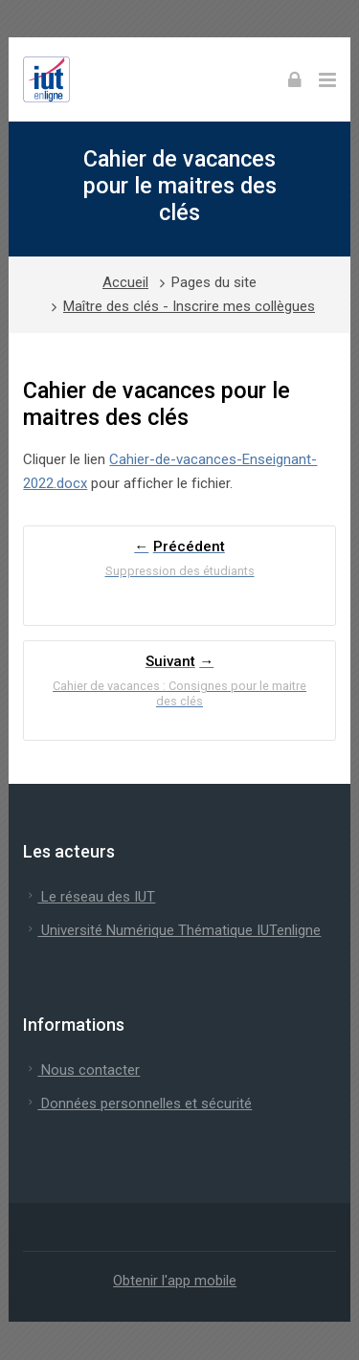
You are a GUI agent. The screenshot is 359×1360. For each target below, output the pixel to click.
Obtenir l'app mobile (174, 1280)
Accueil (125, 282)
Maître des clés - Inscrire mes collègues (189, 306)
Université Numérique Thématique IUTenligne (172, 930)
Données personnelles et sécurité (137, 1103)
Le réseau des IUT (89, 896)
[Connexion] (295, 79)
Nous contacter (81, 1070)
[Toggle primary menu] (327, 79)
